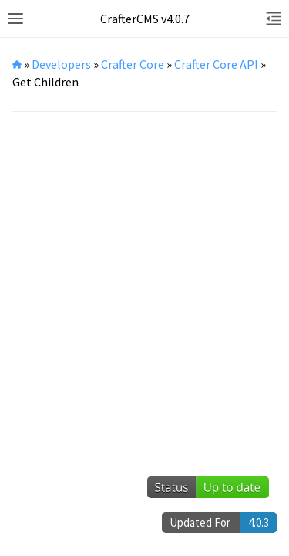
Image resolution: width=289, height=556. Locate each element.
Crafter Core (132, 64)
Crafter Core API (216, 64)
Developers (61, 64)
